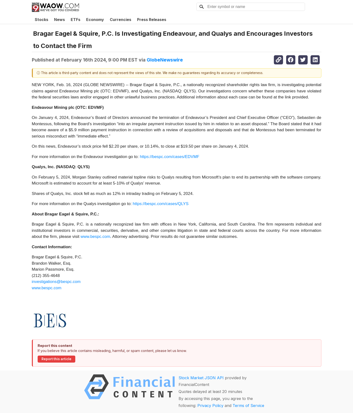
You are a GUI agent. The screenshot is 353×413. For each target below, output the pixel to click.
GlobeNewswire (165, 60)
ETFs (75, 19)
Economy (95, 19)
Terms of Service (248, 405)
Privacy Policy (210, 405)
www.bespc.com (95, 236)
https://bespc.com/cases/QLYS (160, 203)
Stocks (41, 19)
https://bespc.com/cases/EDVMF (169, 156)
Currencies (120, 19)
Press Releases (151, 19)
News (59, 19)
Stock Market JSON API (201, 377)
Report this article (56, 359)
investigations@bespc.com (56, 281)
